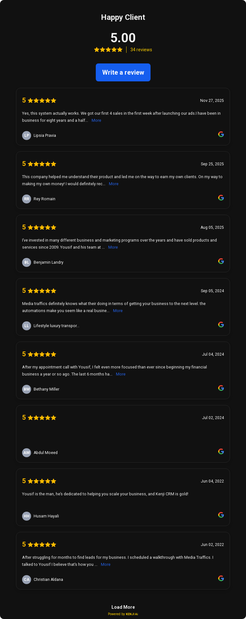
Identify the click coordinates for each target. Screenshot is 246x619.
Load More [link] (123, 607)
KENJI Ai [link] (132, 614)
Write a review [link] (123, 72)
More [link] (96, 120)
